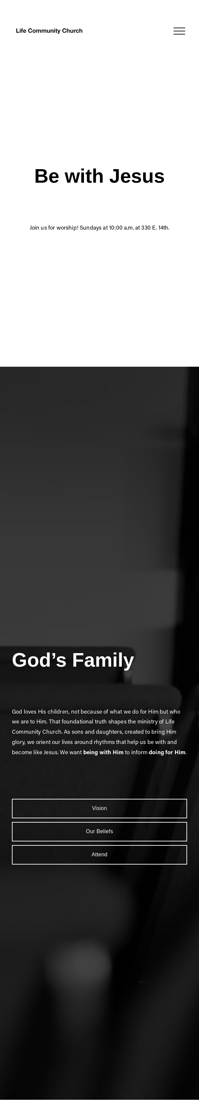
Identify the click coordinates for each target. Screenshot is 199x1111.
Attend (99, 854)
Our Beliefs (99, 831)
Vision (99, 808)
